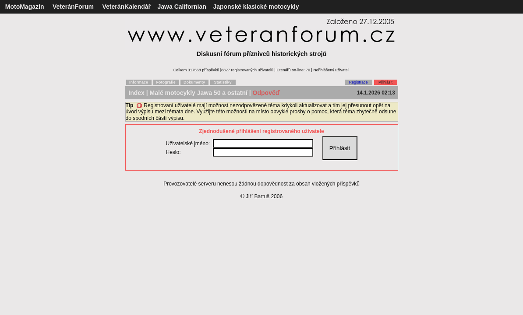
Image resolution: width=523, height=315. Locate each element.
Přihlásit (385, 82)
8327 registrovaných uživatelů (247, 70)
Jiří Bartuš (257, 196)
